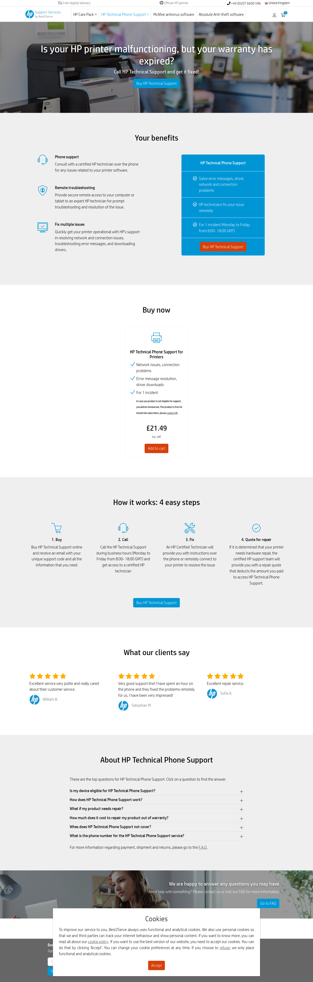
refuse (225, 947)
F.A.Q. (203, 847)
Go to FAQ (268, 903)
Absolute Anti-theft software (221, 14)
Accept (156, 965)
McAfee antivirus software (173, 14)
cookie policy (98, 941)
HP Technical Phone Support (125, 14)
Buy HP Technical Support (156, 83)
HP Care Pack (85, 14)
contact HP (172, 413)
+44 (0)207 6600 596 (244, 3)
